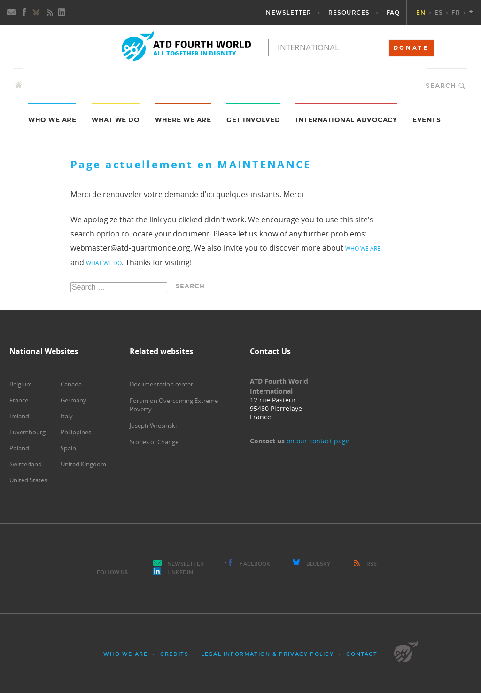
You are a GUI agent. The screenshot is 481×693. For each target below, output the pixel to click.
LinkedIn (180, 572)
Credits (174, 654)
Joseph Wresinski (153, 425)
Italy (67, 416)
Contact (361, 654)
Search (441, 86)
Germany (73, 400)
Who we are (52, 120)
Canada (71, 384)
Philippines (76, 432)
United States (28, 480)
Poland (19, 448)
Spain (68, 448)
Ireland (19, 416)
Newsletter (185, 564)
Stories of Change (154, 442)
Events (426, 120)
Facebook (255, 564)
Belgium (20, 384)
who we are (362, 248)
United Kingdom (83, 464)
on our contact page (318, 440)
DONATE (411, 48)
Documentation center (161, 384)
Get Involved (253, 120)
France (18, 400)
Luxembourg (27, 432)
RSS (371, 564)
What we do (116, 120)
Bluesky (318, 564)
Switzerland (25, 464)
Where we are (183, 120)
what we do (104, 263)
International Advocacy (346, 120)
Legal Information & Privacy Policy (267, 654)
